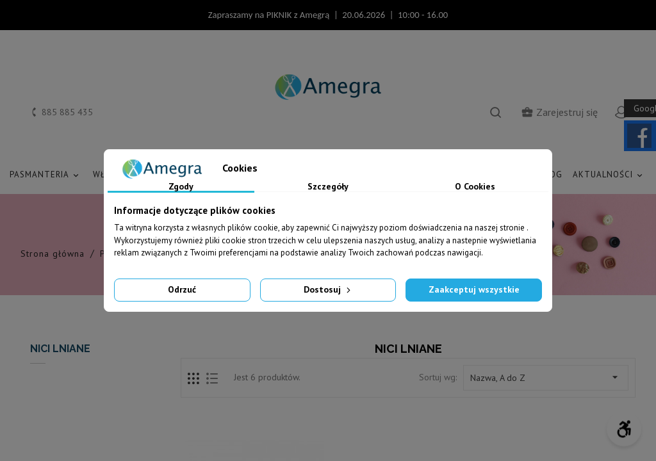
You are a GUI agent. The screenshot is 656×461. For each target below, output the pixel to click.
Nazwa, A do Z (545, 377)
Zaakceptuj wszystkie (474, 289)
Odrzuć (182, 289)
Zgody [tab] (180, 187)
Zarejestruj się (559, 112)
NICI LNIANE (60, 349)
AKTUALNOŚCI (609, 175)
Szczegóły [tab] (328, 187)
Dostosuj (328, 289)
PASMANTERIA (46, 175)
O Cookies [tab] (475, 187)
